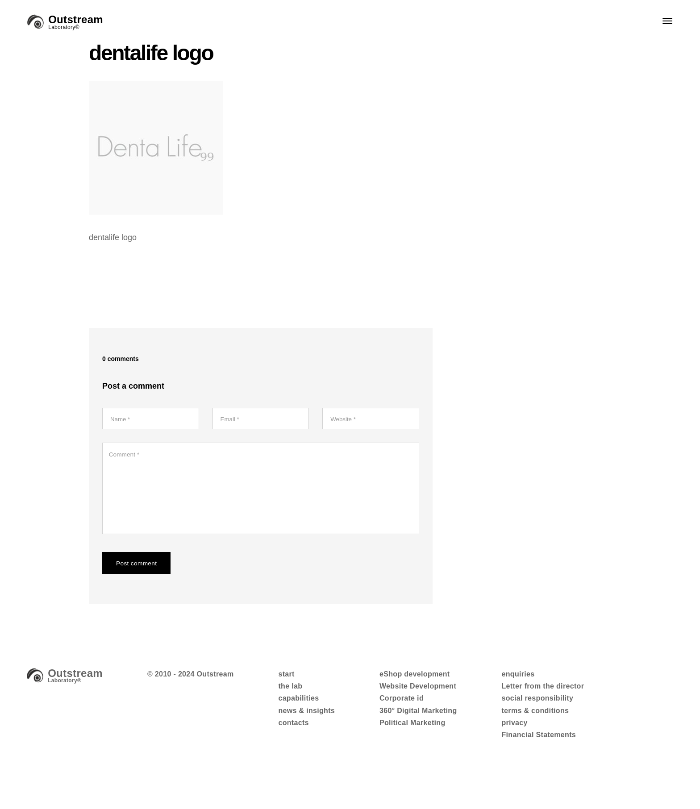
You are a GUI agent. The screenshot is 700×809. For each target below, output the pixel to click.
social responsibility (537, 702)
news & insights (306, 714)
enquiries (517, 677)
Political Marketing (412, 726)
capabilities (298, 702)
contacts (293, 726)
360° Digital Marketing (418, 714)
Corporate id (401, 702)
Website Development (417, 690)
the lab (290, 690)
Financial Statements (538, 739)
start (286, 677)
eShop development (414, 677)
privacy (514, 726)
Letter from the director (542, 690)
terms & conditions (535, 714)
